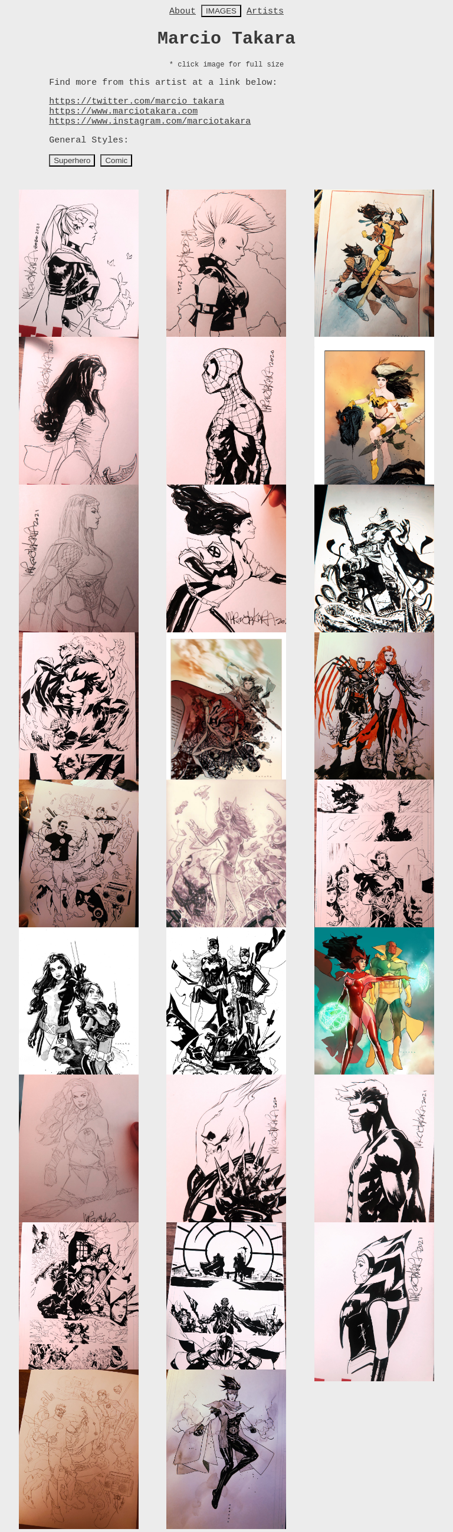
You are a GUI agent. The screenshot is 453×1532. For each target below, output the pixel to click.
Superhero (72, 160)
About (182, 11)
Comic (116, 160)
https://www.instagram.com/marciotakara (150, 122)
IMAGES (221, 10)
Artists (265, 11)
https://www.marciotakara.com (123, 112)
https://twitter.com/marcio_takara (136, 102)
